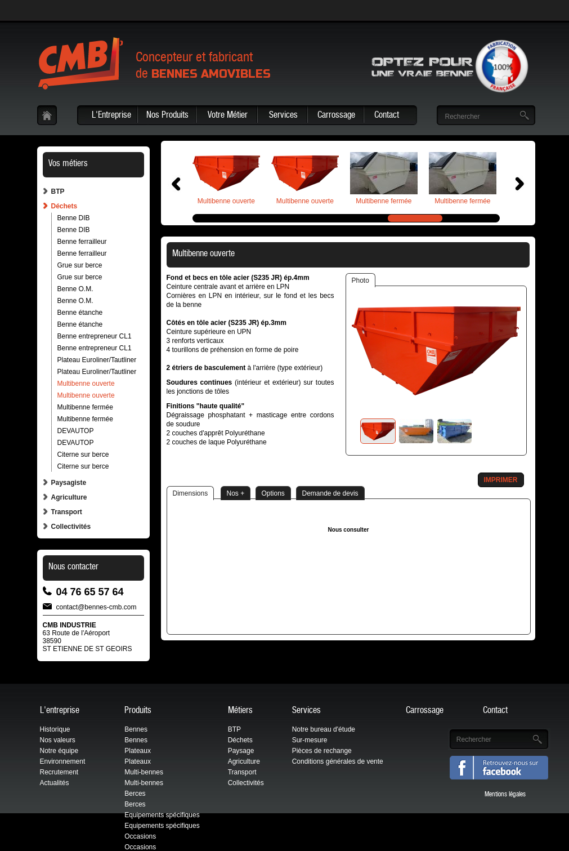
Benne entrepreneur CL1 (94, 336)
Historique (55, 729)
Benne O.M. (75, 289)
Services (283, 116)
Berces (134, 793)
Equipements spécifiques (161, 815)
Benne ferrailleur (82, 242)
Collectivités (71, 527)
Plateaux (137, 751)
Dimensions (190, 493)
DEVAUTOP (75, 431)
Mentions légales (505, 794)
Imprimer (501, 480)
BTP (58, 191)
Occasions (140, 836)
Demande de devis (330, 493)
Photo (360, 280)
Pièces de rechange (322, 751)
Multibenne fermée (85, 407)
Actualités (54, 783)
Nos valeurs (57, 740)
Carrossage (336, 116)
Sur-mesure (310, 740)
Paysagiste (69, 483)
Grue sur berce (79, 265)
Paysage (241, 751)
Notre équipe (59, 751)
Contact (386, 116)
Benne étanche (80, 313)
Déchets (64, 206)
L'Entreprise (111, 116)
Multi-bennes (143, 772)
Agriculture (69, 497)
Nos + (236, 493)
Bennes (135, 729)
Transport (66, 512)
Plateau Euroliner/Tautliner (97, 360)
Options (273, 493)
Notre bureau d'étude (323, 729)
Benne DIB (73, 218)
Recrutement (59, 772)
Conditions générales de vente (337, 761)
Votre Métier (228, 116)
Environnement (63, 761)
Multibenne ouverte (86, 383)
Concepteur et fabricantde (203, 67)
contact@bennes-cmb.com (96, 606)
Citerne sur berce (83, 454)
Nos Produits (167, 116)
